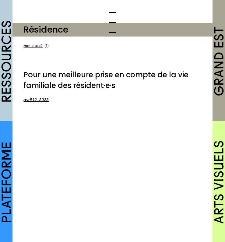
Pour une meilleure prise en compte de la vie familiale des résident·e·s (105, 80)
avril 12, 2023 (36, 100)
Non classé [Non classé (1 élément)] (36, 46)
